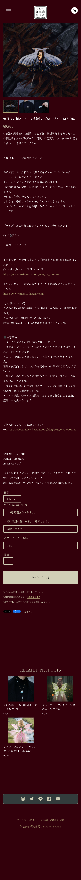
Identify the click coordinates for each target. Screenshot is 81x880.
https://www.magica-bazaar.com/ (24, 293)
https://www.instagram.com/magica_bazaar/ (31, 274)
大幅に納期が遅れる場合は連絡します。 (27, 521)
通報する (28, 612)
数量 (6, 554)
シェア (16, 611)
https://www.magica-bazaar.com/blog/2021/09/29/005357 (41, 429)
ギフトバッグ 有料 (16, 538)
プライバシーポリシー (26, 820)
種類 (6, 492)
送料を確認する (33, 597)
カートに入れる (40, 577)
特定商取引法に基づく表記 (52, 820)
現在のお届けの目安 (15, 504)
